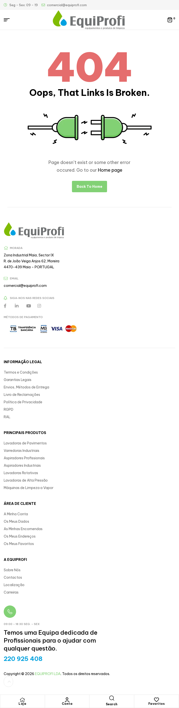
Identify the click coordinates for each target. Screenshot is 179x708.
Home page (110, 170)
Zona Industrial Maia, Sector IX (29, 255)
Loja (22, 704)
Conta (67, 704)
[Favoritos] (156, 699)
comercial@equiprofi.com (25, 285)
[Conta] (67, 699)
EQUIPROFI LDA (48, 674)
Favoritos (156, 704)
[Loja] (22, 699)
